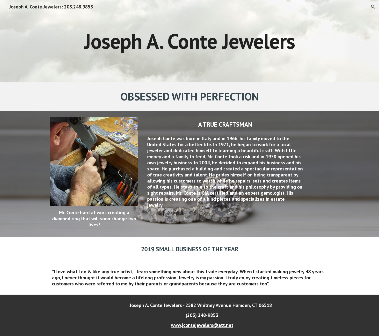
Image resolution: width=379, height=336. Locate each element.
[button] (373, 7)
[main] (189, 41)
